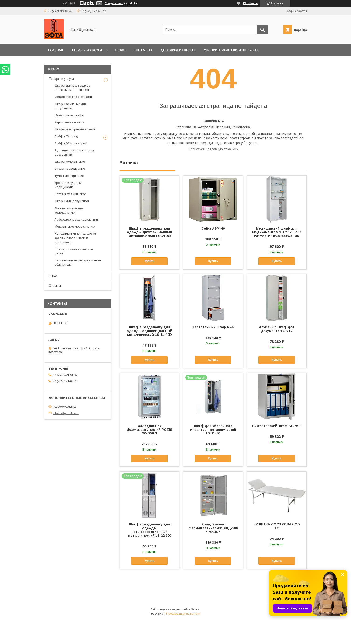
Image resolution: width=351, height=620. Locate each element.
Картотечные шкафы (70, 122)
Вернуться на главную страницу (213, 149)
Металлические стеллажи (73, 96)
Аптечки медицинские (70, 194)
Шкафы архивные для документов (70, 106)
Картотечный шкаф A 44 (213, 327)
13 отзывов (250, 3)
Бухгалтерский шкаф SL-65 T (276, 426)
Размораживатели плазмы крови (74, 251)
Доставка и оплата (178, 50)
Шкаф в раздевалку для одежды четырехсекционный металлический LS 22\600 (149, 529)
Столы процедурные (70, 168)
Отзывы (55, 285)
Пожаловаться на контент (183, 613)
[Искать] (262, 29)
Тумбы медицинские (69, 176)
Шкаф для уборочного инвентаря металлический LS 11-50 (213, 429)
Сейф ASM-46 (213, 228)
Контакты (143, 50)
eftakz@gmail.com (66, 413)
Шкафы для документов (72, 201)
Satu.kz (196, 609)
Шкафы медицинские (70, 161)
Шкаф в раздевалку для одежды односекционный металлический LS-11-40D (149, 330)
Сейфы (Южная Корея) (71, 143)
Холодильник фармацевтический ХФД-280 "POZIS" (213, 528)
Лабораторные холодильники (76, 219)
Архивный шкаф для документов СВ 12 (276, 329)
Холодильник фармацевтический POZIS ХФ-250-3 (149, 429)
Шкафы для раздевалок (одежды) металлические (73, 87)
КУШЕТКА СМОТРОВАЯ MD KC (277, 526)
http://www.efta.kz (64, 406)
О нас (120, 50)
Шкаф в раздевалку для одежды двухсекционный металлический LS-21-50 (149, 232)
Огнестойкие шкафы (69, 115)
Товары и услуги (87, 50)
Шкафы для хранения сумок (75, 129)
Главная (55, 50)
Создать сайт (114, 3)
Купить (149, 261)
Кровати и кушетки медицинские (68, 185)
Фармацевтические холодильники (69, 210)
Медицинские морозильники (75, 226)
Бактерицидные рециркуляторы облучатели (78, 262)
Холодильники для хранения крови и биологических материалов (76, 238)
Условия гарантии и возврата (231, 50)
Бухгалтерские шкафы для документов (74, 152)
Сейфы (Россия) (66, 136)
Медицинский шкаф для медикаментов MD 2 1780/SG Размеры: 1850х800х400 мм (276, 232)
